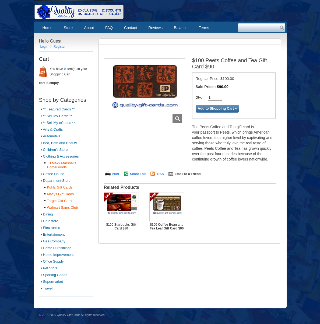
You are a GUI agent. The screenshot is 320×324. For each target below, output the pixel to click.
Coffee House (53, 174)
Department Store (57, 181)
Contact (130, 28)
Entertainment (54, 234)
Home (47, 28)
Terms (204, 28)
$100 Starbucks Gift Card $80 (121, 226)
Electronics (51, 228)
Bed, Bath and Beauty (60, 143)
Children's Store (55, 150)
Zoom (177, 118)
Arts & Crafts (53, 129)
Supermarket (53, 282)
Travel (48, 288)
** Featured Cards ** (59, 109)
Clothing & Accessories (61, 156)
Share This (138, 174)
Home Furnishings (57, 248)
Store (68, 28)
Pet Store (50, 268)
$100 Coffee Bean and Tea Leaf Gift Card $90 (167, 226)
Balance (181, 28)
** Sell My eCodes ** (59, 123)
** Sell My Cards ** (57, 116)
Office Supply (53, 261)
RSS (160, 174)
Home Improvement (58, 255)
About (89, 28)
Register (60, 46)
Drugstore (50, 221)
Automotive (52, 136)
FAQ (109, 28)
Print (115, 174)
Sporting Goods (55, 275)
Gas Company (54, 241)
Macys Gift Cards (60, 194)
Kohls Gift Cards (60, 187)
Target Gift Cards (60, 201)
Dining (48, 214)
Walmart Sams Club (62, 207)
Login (44, 46)
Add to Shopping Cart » (217, 108)
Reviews (155, 28)
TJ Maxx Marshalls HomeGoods (61, 165)
